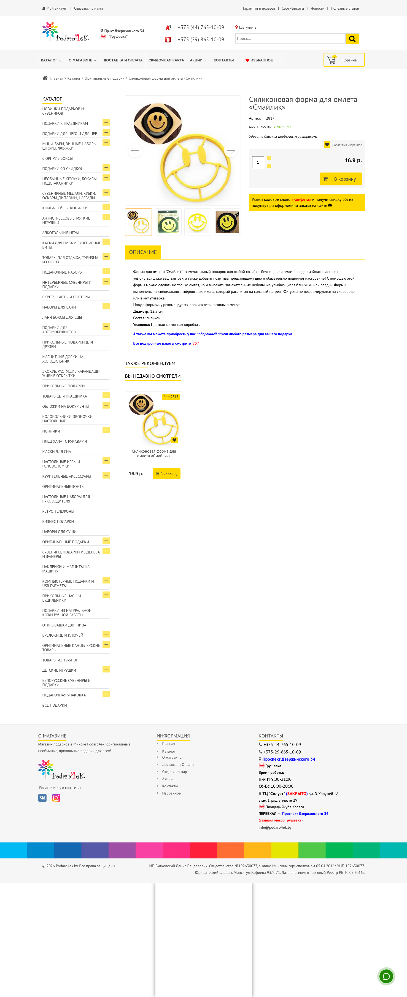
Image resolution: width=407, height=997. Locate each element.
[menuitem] (52, 60)
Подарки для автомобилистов (59, 329)
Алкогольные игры (60, 232)
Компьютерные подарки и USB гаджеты (68, 583)
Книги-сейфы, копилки (65, 208)
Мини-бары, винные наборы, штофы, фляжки (70, 146)
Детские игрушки (59, 670)
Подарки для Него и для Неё (69, 133)
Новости (317, 8)
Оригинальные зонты (63, 486)
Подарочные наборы (62, 272)
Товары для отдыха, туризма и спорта (70, 259)
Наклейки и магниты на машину (66, 569)
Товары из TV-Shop (60, 660)
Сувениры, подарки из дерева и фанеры (71, 554)
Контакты (170, 785)
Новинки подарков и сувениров (63, 111)
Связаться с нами (88, 8)
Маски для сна (56, 451)
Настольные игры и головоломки (61, 464)
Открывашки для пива (64, 625)
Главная (56, 78)
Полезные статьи (345, 8)
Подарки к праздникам (65, 123)
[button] (231, 150)
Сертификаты (293, 8)
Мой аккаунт (57, 8)
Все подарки (54, 705)
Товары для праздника (64, 396)
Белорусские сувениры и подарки (66, 682)
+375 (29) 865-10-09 (201, 39)
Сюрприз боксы (57, 158)
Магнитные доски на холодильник (62, 359)
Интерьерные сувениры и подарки (66, 284)
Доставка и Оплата (178, 764)
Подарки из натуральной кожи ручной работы (67, 612)
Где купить (248, 27)
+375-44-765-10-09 (282, 744)
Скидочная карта (176, 771)
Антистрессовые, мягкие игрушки (66, 220)
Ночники (51, 431)
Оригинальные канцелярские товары (71, 647)
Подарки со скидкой (62, 168)
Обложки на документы (65, 406)
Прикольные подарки (63, 385)
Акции (167, 778)
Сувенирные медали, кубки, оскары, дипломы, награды (69, 195)
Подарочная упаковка (64, 695)
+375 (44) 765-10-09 (201, 27)
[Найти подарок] (352, 38)
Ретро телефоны (58, 511)
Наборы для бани (59, 307)
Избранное (171, 793)
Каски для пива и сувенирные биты (71, 245)
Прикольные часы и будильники (61, 598)
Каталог (73, 78)
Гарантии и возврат (259, 8)
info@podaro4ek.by (275, 827)
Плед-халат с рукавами (64, 441)
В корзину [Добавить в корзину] (343, 179)
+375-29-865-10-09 (282, 752)
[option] (154, 437)
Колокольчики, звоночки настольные (67, 418)
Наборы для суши (59, 531)
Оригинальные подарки (105, 78)
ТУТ (196, 343)
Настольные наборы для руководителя (66, 499)
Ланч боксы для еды (62, 317)
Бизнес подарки (58, 521)
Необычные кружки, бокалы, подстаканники (70, 181)
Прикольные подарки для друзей (67, 344)
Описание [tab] (143, 252)
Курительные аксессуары (66, 476)
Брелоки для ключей (62, 635)
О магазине (172, 757)
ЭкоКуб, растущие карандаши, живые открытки (71, 373)
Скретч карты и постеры (66, 296)
